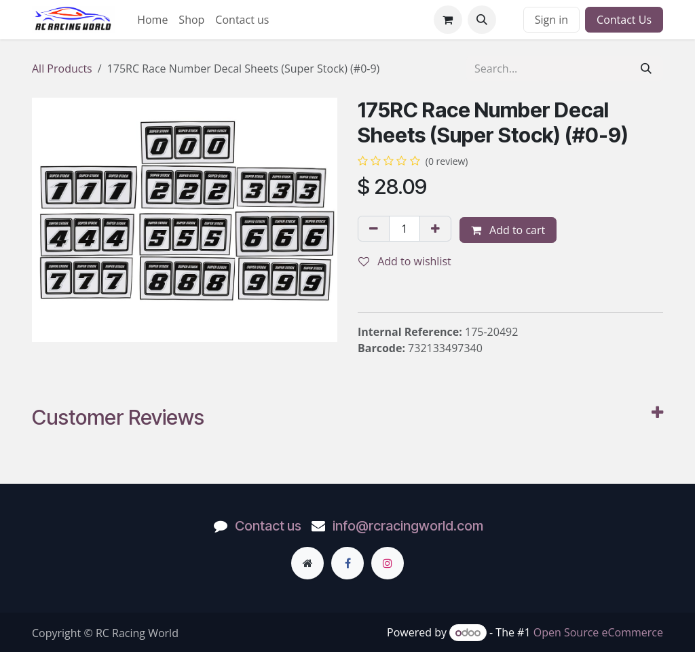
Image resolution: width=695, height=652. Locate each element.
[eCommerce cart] (448, 19)
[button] (482, 19)
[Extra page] (307, 563)
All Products (62, 68)
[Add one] (435, 229)
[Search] (646, 68)
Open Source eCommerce (598, 632)
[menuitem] (152, 19)
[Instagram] (387, 563)
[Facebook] (347, 563)
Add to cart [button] (508, 230)
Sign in (551, 19)
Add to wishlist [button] (404, 261)
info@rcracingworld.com (408, 526)
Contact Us (624, 19)
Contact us (268, 526)
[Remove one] (374, 229)
